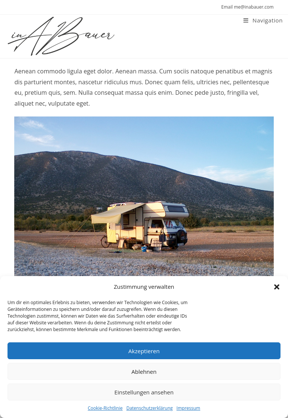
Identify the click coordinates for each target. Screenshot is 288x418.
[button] (276, 287)
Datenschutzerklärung (149, 408)
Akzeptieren (143, 351)
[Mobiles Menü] (263, 20)
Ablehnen (144, 371)
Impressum (188, 408)
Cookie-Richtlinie (105, 408)
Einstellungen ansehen (144, 392)
